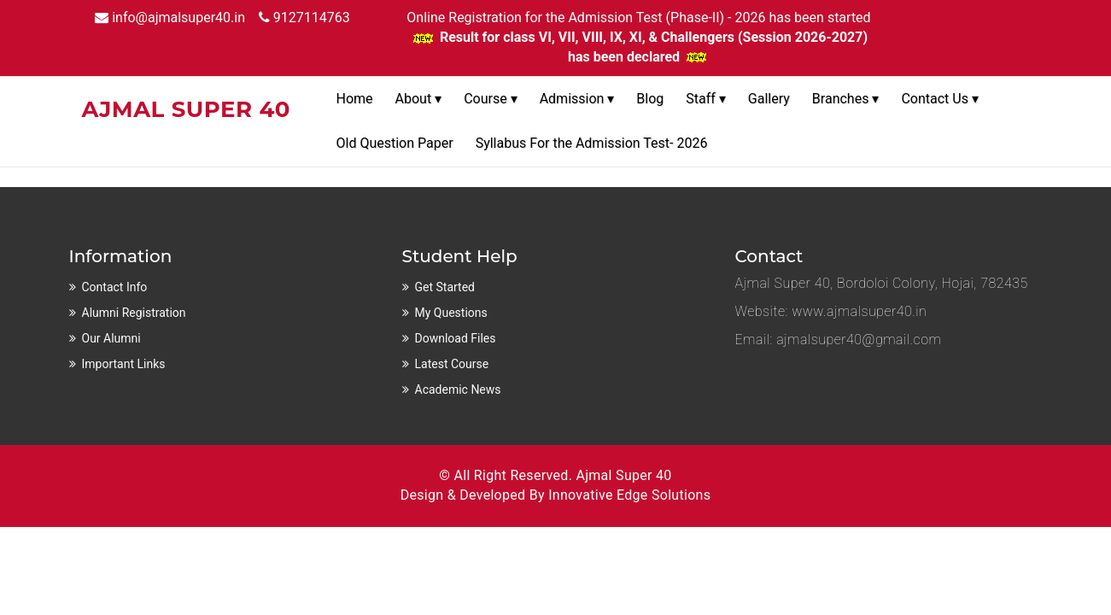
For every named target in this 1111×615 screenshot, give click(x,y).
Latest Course (452, 364)
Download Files (455, 338)
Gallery (769, 99)
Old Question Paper (394, 143)
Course (490, 99)
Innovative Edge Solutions (629, 495)
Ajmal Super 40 (623, 475)
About (418, 99)
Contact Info (115, 287)
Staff (706, 99)
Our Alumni (111, 338)
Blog (650, 99)
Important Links (124, 364)
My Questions (451, 312)
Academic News (458, 389)
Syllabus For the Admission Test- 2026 (592, 143)
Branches (846, 99)
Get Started (445, 287)
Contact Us (940, 99)
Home (354, 99)
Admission (577, 99)
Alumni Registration (134, 312)
